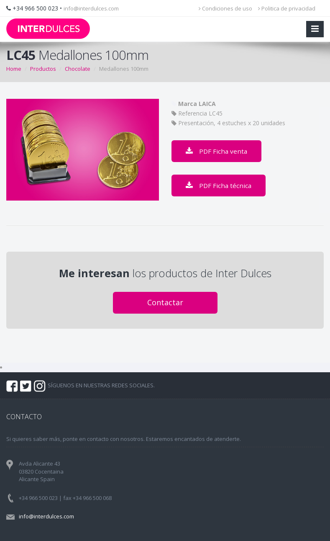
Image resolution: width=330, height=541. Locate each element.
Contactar (165, 302)
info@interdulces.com (91, 8)
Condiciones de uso (225, 8)
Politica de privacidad (286, 8)
